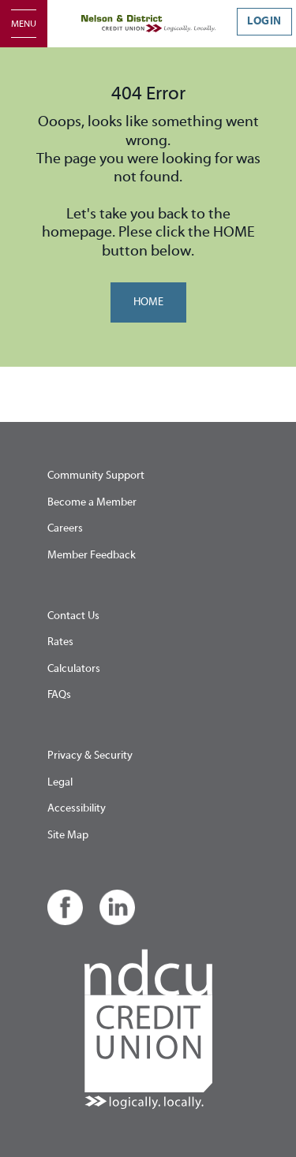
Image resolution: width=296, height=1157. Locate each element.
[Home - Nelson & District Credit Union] (148, 23)
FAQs (59, 695)
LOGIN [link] (264, 21)
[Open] (23, 23)
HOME (148, 302)
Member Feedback (91, 555)
